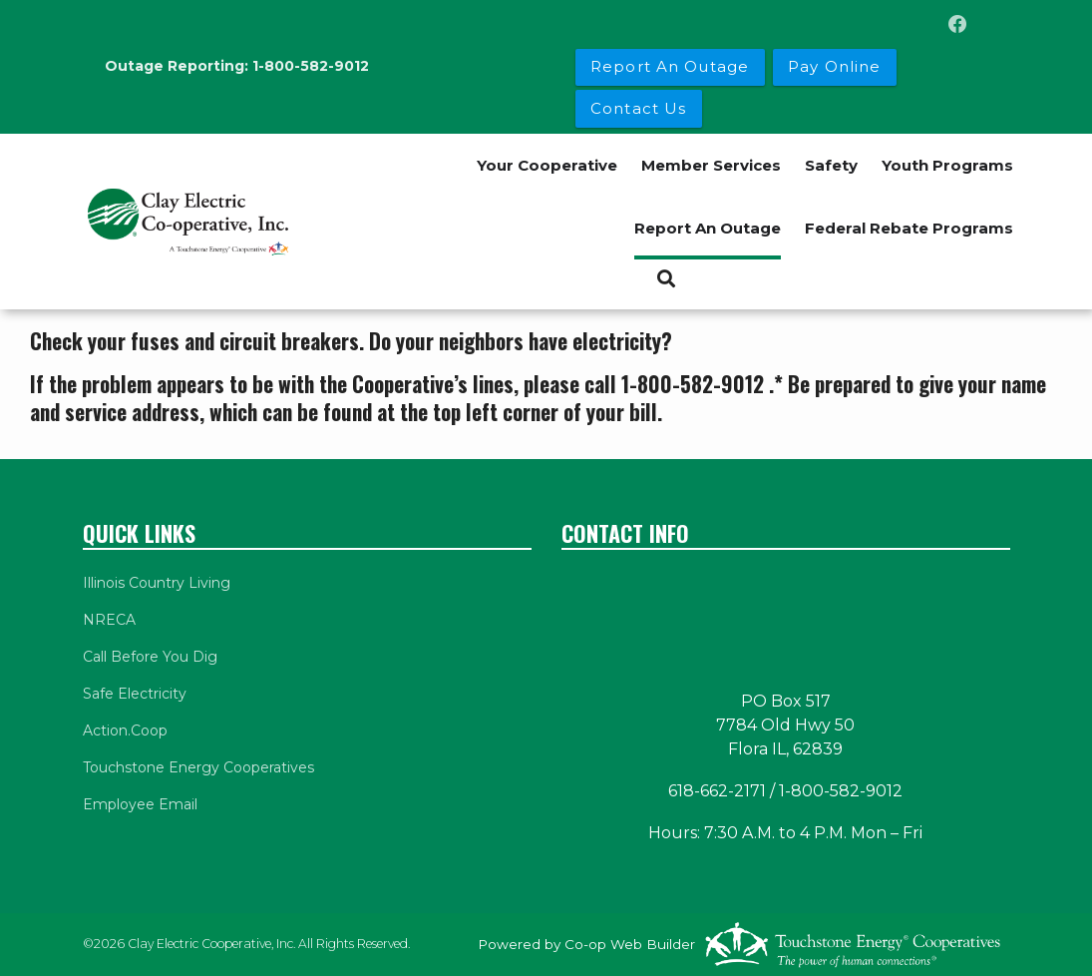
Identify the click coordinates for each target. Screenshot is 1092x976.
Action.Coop (125, 730)
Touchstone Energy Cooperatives (198, 767)
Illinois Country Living (156, 583)
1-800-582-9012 (310, 66)
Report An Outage (707, 228)
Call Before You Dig (150, 657)
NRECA (109, 620)
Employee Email (140, 804)
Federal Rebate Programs (909, 228)
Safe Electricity (134, 694)
